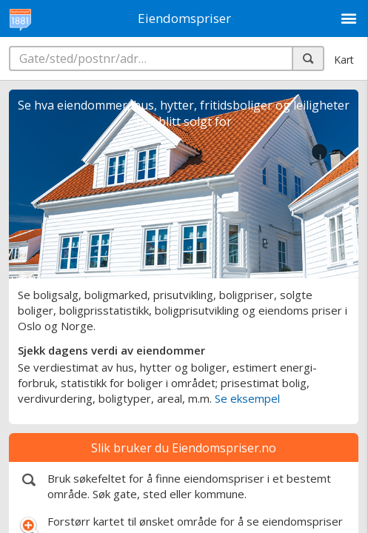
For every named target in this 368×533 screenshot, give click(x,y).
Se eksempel (247, 398)
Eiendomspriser (184, 18)
